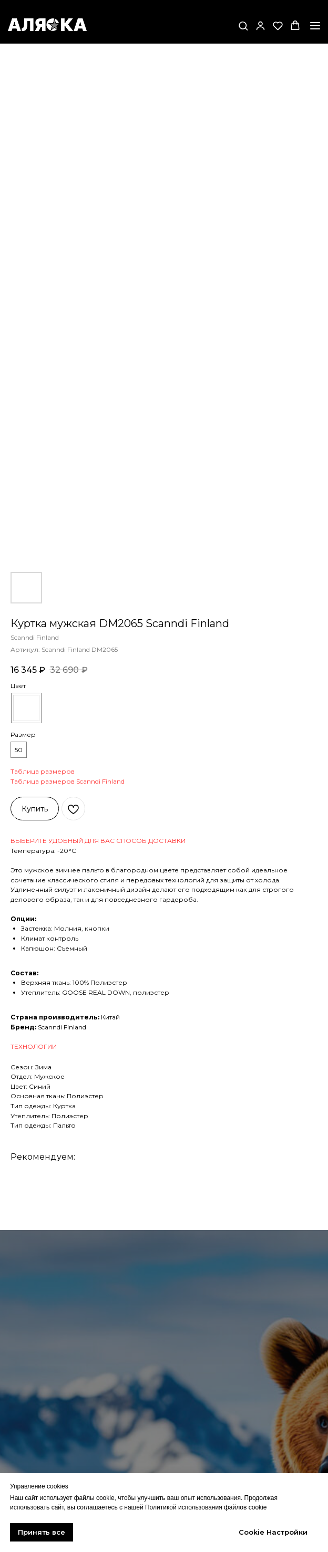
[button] (243, 25)
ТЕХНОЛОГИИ (34, 1046)
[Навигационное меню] (315, 25)
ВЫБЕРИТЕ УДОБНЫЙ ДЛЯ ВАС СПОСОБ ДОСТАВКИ (98, 841)
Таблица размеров (43, 771)
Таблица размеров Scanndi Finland (68, 781)
